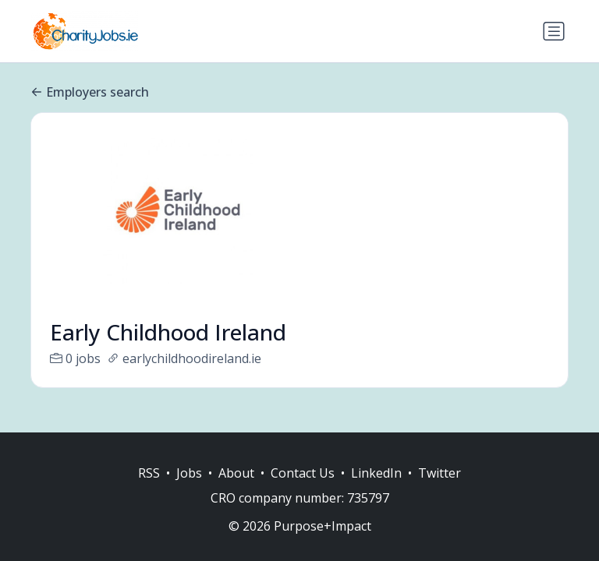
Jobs (189, 473)
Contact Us (303, 473)
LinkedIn (376, 473)
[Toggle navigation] (554, 31)
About (236, 473)
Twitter (439, 473)
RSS (149, 473)
